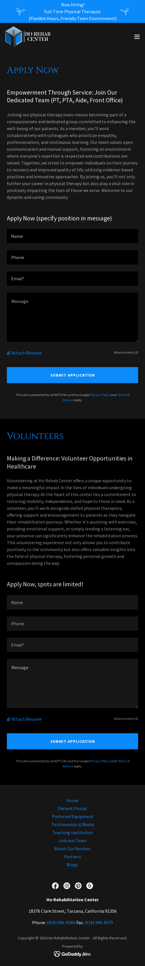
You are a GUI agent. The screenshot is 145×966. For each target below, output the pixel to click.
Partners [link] (72, 856)
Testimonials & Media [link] (73, 824)
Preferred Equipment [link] (72, 816)
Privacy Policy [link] (100, 395)
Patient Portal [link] (72, 808)
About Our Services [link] (72, 848)
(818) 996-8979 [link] (98, 922)
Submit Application (72, 375)
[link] (28, 36)
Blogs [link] (72, 864)
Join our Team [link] (72, 840)
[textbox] (72, 236)
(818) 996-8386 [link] (61, 922)
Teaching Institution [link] (72, 832)
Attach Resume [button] (26, 353)
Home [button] (72, 800)
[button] (137, 36)
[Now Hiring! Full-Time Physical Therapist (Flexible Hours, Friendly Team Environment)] (72, 11)
